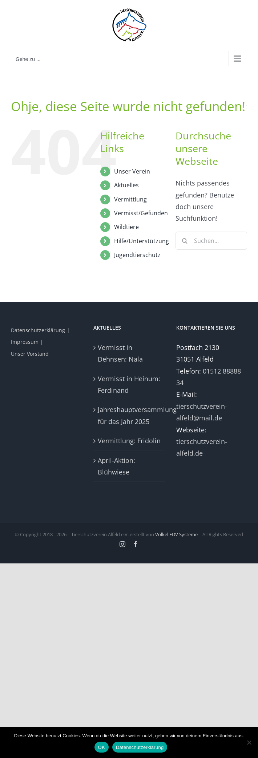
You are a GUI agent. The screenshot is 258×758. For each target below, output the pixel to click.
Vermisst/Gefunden (141, 213)
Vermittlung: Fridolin (129, 440)
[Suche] (185, 241)
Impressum (25, 341)
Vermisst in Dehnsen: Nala (120, 353)
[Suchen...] (211, 241)
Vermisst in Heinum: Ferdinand (129, 384)
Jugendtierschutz (137, 255)
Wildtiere (126, 227)
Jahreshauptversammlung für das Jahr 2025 (129, 415)
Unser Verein (132, 171)
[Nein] (249, 742)
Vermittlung (130, 199)
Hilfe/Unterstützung (141, 241)
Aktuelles (126, 185)
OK (101, 747)
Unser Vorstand (30, 353)
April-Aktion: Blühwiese (116, 466)
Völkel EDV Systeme (176, 534)
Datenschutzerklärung (38, 330)
